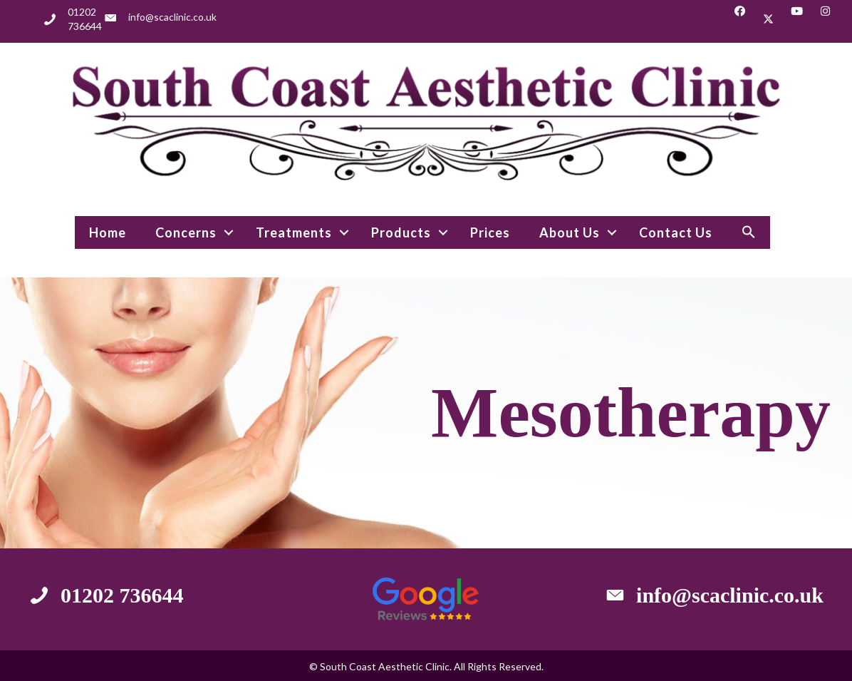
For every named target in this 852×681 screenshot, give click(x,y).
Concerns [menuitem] (186, 232)
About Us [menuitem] (569, 232)
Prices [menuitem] (490, 232)
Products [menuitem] (401, 232)
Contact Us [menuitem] (675, 232)
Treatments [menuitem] (294, 232)
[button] (739, 18)
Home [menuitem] (107, 232)
